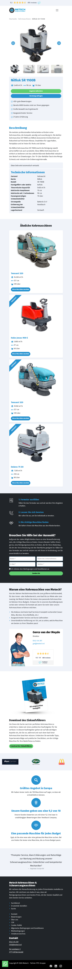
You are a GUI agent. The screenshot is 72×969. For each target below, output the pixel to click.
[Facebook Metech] (51, 966)
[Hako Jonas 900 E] (36, 315)
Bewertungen (16, 917)
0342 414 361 (37, 641)
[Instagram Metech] (60, 966)
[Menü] (57, 10)
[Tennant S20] (36, 250)
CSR (12, 922)
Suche (13, 909)
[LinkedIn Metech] (56, 966)
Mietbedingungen (18, 931)
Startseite (13, 19)
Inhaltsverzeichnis (18, 934)
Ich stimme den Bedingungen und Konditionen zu (30, 569)
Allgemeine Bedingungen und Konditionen (27, 928)
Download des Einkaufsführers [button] (21, 746)
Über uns (14, 920)
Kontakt (14, 914)
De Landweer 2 (15, 949)
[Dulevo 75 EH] (36, 444)
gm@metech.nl (38, 644)
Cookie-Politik (16, 925)
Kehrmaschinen (24, 19)
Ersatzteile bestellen (19, 906)
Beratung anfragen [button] (36, 96)
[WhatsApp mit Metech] (5, 964)
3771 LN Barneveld (16, 952)
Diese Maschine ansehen (20, 289)
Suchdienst (15, 903)
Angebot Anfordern (36, 91)
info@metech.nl (15, 945)
